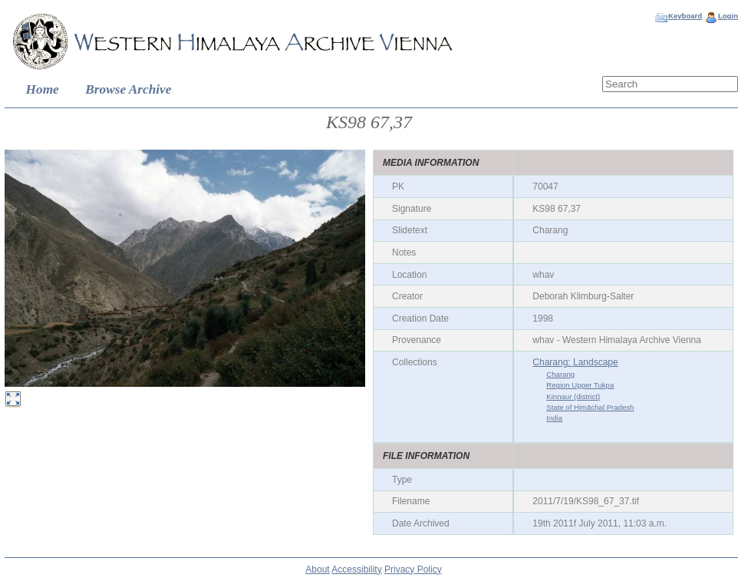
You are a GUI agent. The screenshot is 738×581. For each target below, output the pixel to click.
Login (728, 16)
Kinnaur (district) (573, 396)
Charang (560, 374)
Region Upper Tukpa (580, 385)
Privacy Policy (413, 569)
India (554, 418)
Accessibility (356, 569)
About (317, 569)
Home (42, 89)
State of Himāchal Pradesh (590, 407)
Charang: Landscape (575, 362)
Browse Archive (128, 89)
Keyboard (685, 16)
